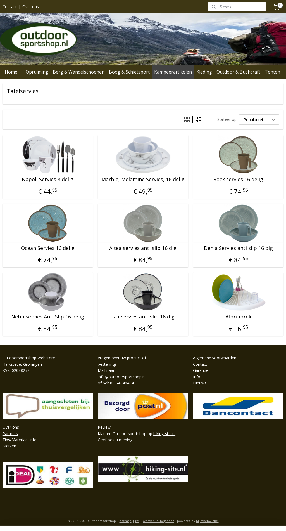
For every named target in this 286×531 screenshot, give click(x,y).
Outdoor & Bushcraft (238, 72)
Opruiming (37, 72)
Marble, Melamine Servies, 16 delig (143, 180)
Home (11, 72)
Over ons (30, 6)
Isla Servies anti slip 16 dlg (143, 317)
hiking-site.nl (164, 433)
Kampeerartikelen (173, 72)
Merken (9, 446)
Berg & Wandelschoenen (78, 72)
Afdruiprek (238, 317)
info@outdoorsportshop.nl (122, 376)
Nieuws (199, 383)
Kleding (204, 72)
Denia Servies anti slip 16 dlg (238, 248)
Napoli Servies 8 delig (47, 180)
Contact (10, 6)
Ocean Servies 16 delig (48, 248)
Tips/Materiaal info (20, 439)
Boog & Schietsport (129, 72)
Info (196, 376)
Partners (10, 433)
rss (137, 521)
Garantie (200, 370)
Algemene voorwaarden (214, 357)
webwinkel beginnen (158, 521)
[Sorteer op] (259, 119)
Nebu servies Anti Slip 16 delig (47, 317)
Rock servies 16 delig (238, 180)
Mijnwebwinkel (207, 521)
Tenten (272, 72)
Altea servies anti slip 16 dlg (143, 248)
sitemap (126, 521)
